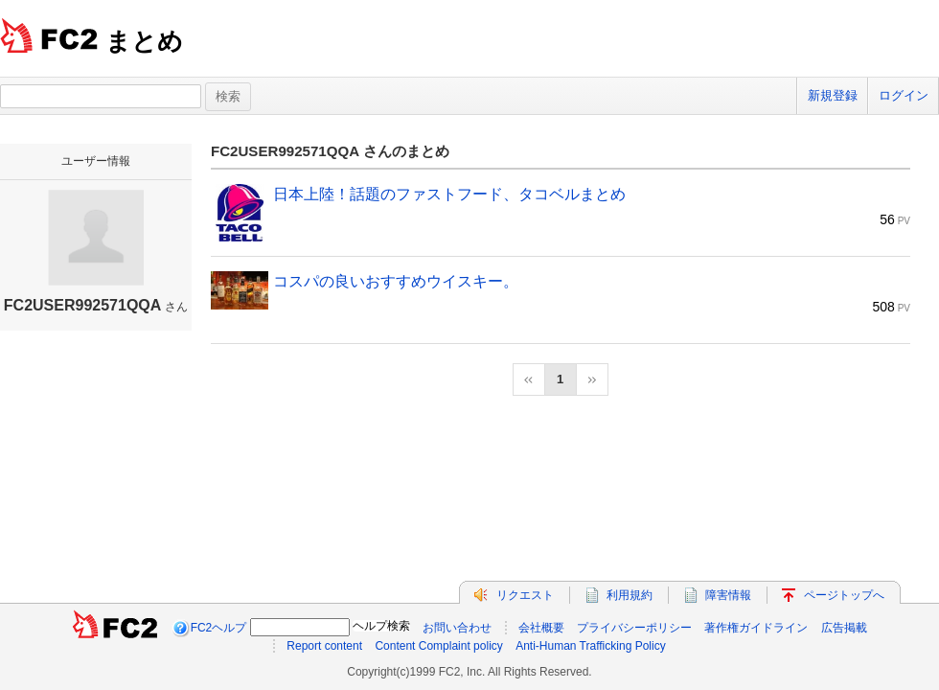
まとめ (144, 41)
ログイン (903, 95)
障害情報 (728, 595)
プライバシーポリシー (634, 627)
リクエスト (525, 595)
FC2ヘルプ (219, 627)
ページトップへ (844, 595)
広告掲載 (844, 627)
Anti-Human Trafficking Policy (590, 646)
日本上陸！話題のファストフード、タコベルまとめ (449, 194)
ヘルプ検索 (381, 626)
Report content (324, 646)
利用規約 (630, 595)
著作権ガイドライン (756, 627)
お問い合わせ (457, 627)
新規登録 (833, 95)
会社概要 (541, 627)
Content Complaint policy (438, 646)
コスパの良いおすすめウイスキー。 (395, 281)
